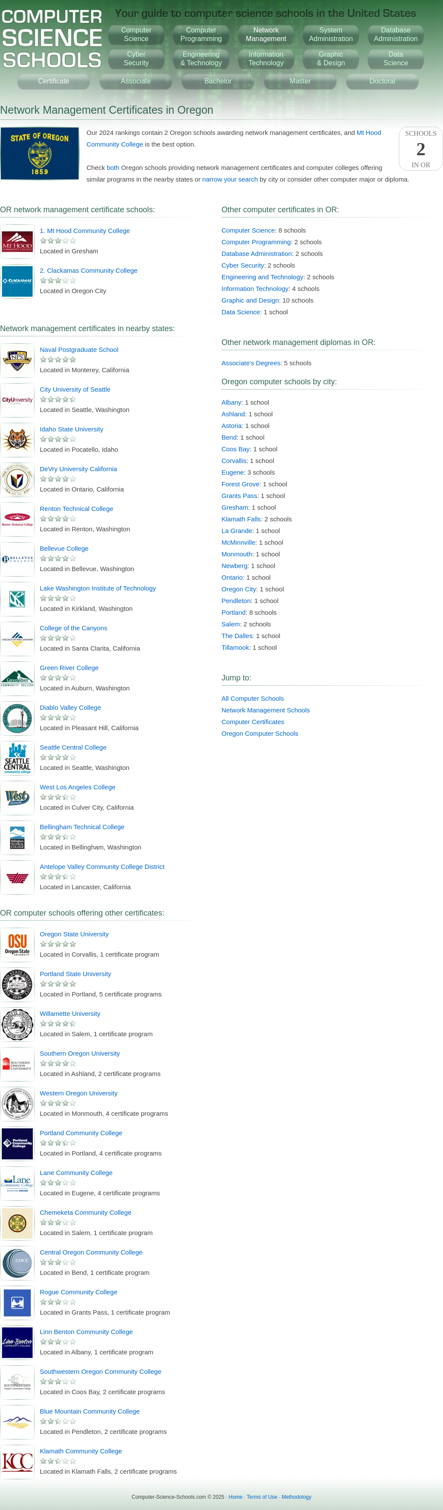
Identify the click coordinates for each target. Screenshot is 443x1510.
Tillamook (235, 647)
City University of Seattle (75, 389)
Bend (229, 437)
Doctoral (382, 81)
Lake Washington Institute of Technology (98, 588)
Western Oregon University (79, 1093)
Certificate (53, 81)
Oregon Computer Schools (260, 733)
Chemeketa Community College (86, 1212)
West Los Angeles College (78, 787)
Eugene (233, 472)
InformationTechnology (266, 59)
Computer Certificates (253, 721)
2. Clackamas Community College (89, 270)
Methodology (296, 1497)
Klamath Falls (241, 519)
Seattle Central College (73, 747)
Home (236, 1497)
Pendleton (236, 600)
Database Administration (257, 253)
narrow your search (230, 179)
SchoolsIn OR (421, 149)
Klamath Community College (81, 1451)
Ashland (233, 414)
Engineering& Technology (201, 59)
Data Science (241, 312)
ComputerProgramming (201, 34)
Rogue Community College (78, 1292)
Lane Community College (76, 1172)
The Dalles (237, 635)
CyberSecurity (136, 59)
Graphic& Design (331, 59)
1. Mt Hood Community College (85, 230)
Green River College (69, 667)
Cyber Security (243, 265)
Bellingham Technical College (82, 826)
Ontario (232, 577)
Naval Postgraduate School (79, 349)
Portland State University (75, 973)
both (113, 167)
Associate (136, 81)
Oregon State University (74, 934)
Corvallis (234, 460)
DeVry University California (78, 468)
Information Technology (255, 288)
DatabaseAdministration (395, 34)
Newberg (234, 565)
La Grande (237, 530)
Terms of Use (262, 1497)
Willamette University (70, 1013)
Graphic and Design (250, 300)
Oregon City (239, 589)
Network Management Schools (266, 710)
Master (300, 81)
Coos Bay (236, 449)
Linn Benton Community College (86, 1331)
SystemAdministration (331, 34)
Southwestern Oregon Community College (100, 1371)
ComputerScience (136, 34)
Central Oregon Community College (91, 1252)
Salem (231, 624)
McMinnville (238, 542)
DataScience (396, 59)
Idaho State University (71, 429)
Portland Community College (81, 1132)
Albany (231, 402)
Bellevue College (64, 548)
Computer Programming (256, 242)
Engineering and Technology (262, 277)
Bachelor (217, 81)
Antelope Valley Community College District (102, 866)
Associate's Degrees (251, 363)
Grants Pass (239, 495)
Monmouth (237, 554)
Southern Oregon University (80, 1053)
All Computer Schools (253, 698)
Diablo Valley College (70, 707)
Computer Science (248, 230)
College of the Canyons (73, 628)
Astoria (232, 425)
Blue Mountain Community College (90, 1411)
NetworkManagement (266, 34)
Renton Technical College (76, 508)
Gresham (235, 507)
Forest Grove (241, 484)
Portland (234, 612)
